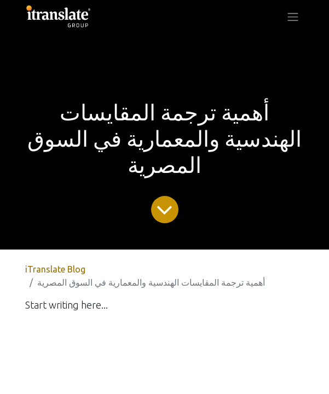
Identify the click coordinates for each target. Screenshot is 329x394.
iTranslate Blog (55, 269)
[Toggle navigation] (292, 16)
